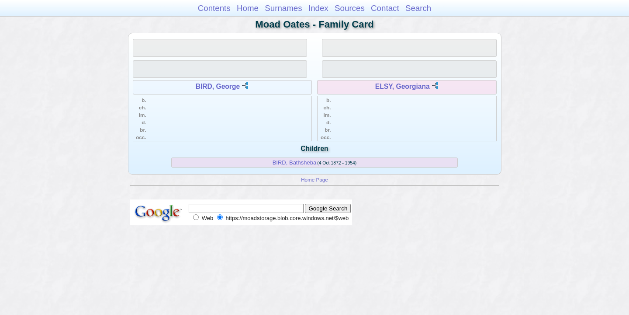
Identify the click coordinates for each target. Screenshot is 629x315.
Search (418, 8)
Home (248, 8)
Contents (214, 8)
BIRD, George (218, 86)
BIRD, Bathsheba (294, 162)
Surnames (283, 8)
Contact (385, 8)
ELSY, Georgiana (402, 86)
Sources (350, 8)
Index (318, 8)
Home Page (314, 179)
